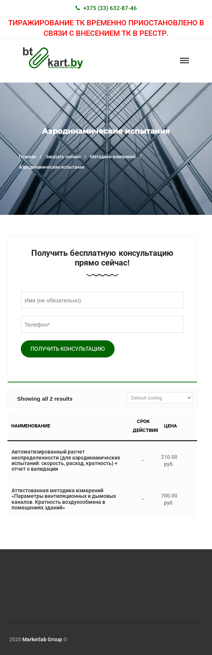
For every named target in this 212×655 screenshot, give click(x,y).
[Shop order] (159, 397)
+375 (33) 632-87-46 (110, 8)
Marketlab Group (42, 639)
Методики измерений (113, 156)
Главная (27, 156)
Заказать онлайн (63, 156)
